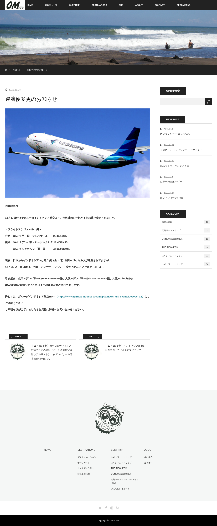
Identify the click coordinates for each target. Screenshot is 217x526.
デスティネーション (86, 458)
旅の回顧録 (186, 222)
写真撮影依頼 (83, 474)
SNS (121, 5)
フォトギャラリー (85, 469)
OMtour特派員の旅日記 (186, 239)
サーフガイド (83, 463)
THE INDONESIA (186, 247)
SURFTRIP (74, 5)
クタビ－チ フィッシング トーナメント (181, 149)
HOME (30, 5)
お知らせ (17, 70)
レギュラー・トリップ (186, 264)
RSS (117, 507)
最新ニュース (51, 5)
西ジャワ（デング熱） (172, 197)
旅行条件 (148, 463)
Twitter (99, 507)
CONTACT (160, 5)
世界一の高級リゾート (172, 181)
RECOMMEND (183, 5)
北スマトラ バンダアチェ (174, 165)
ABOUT (139, 5)
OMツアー (114, 521)
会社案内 (148, 458)
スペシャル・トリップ (186, 256)
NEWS (47, 451)
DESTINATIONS (99, 5)
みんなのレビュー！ (120, 489)
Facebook (105, 507)
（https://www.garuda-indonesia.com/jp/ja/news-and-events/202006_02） (99, 296)
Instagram (111, 507)
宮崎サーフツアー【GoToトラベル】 (124, 482)
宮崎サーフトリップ (186, 230)
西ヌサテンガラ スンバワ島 (175, 134)
